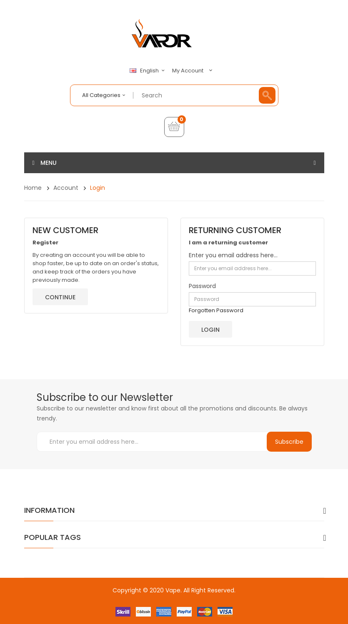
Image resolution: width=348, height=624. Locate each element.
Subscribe (289, 442)
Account (65, 188)
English (148, 71)
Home (33, 188)
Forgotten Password (216, 310)
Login (97, 188)
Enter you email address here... (233, 255)
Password (202, 286)
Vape (172, 590)
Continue (60, 297)
